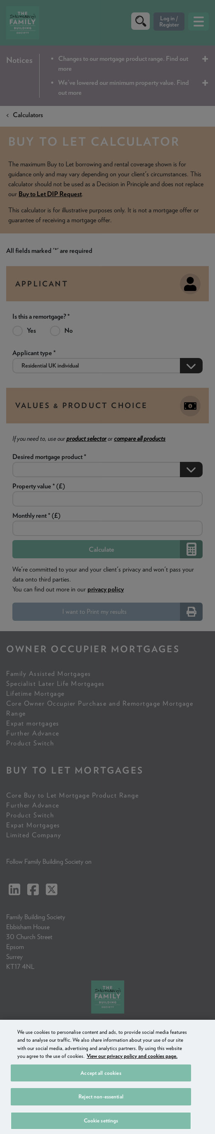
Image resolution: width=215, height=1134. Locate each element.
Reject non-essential (100, 1114)
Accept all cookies (100, 1090)
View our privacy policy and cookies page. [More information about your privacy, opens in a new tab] (132, 1073)
